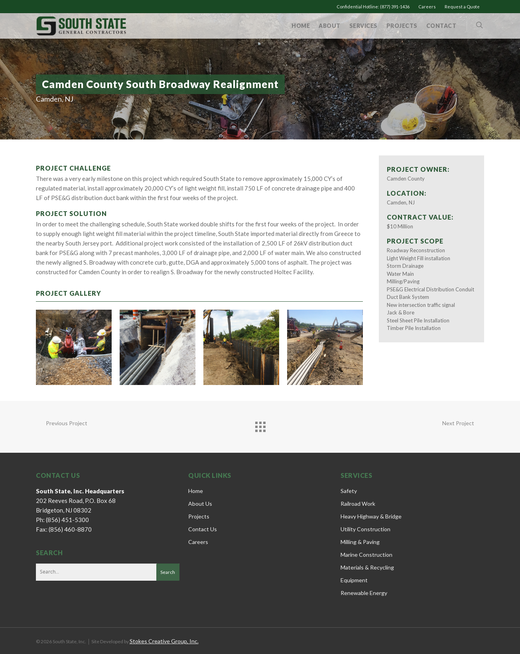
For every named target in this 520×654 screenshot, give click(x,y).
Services (363, 25)
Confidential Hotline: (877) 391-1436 (373, 6)
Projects (402, 25)
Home (301, 25)
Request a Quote (462, 6)
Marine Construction (366, 554)
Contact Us (202, 529)
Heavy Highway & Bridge (371, 516)
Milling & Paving (360, 541)
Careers (427, 6)
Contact (441, 25)
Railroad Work (358, 503)
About (330, 25)
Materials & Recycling (367, 567)
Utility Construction (365, 529)
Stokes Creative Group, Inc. (164, 641)
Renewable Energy (364, 592)
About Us (200, 503)
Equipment (354, 580)
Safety (349, 490)
